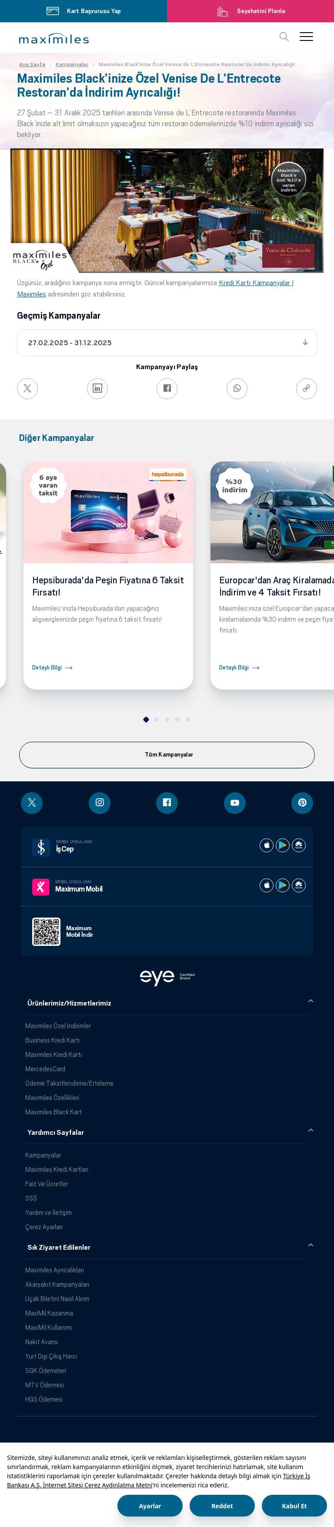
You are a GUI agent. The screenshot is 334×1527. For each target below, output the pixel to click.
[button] (54, 38)
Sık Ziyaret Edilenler (58, 1247)
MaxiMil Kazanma (49, 1313)
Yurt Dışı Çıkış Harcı (51, 1356)
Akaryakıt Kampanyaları (57, 1284)
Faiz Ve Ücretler (46, 1183)
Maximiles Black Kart (53, 1112)
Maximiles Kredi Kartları (56, 1169)
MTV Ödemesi (44, 1385)
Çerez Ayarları (44, 1227)
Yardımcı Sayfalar (55, 1133)
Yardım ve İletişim (48, 1212)
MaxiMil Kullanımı (48, 1327)
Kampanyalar (43, 1155)
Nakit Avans (41, 1341)
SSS (31, 1198)
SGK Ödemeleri (45, 1370)
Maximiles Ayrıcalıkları (54, 1270)
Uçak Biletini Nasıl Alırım (57, 1298)
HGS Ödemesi (44, 1399)
